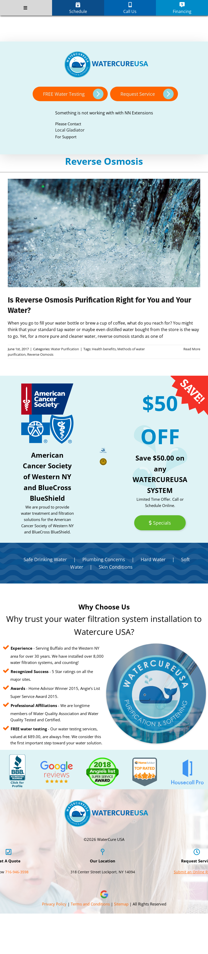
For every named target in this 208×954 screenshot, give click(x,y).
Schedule (78, 8)
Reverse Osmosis (40, 354)
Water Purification (65, 349)
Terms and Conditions (90, 904)
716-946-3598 (16, 871)
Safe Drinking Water (45, 559)
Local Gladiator (70, 130)
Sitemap (121, 904)
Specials (160, 523)
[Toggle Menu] (25, 8)
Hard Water (153, 559)
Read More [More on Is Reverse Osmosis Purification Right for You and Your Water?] (191, 349)
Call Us (130, 8)
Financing (182, 8)
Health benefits (104, 349)
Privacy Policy (54, 904)
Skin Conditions (116, 567)
